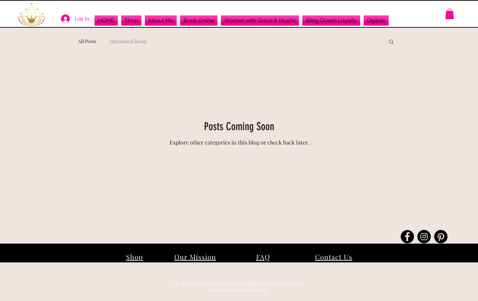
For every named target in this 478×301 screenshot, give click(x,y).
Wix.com (293, 284)
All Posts (87, 41)
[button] (131, 20)
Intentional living (128, 41)
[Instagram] (424, 236)
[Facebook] (407, 236)
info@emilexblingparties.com (237, 289)
